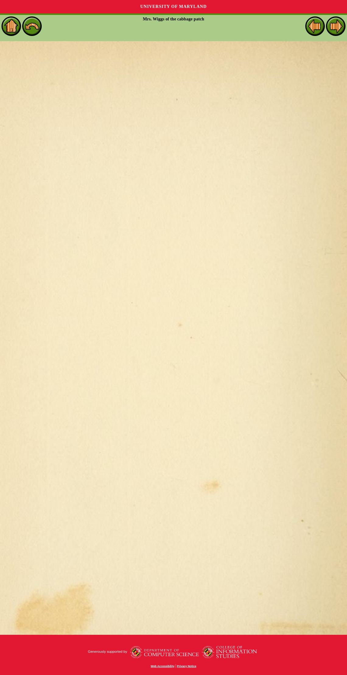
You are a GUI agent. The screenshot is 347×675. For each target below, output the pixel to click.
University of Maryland (173, 6)
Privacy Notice (186, 666)
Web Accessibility (162, 666)
